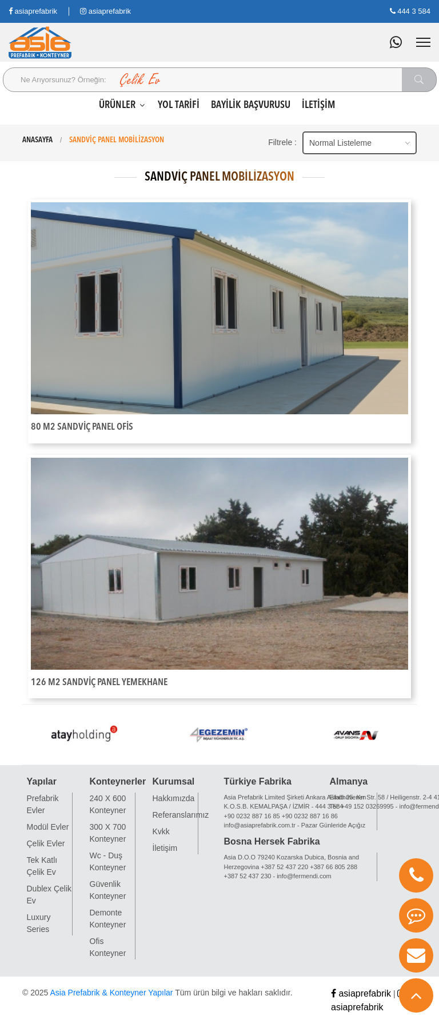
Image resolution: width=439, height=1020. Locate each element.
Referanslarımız (181, 814)
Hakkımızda (174, 798)
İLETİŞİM (318, 105)
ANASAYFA (37, 140)
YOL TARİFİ (178, 105)
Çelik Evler (46, 843)
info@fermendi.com (304, 876)
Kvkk (161, 831)
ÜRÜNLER (122, 105)
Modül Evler (48, 826)
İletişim (165, 848)
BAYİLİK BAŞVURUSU (250, 105)
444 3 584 (410, 11)
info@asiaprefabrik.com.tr (260, 825)
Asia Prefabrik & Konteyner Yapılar (111, 992)
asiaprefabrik (33, 11)
